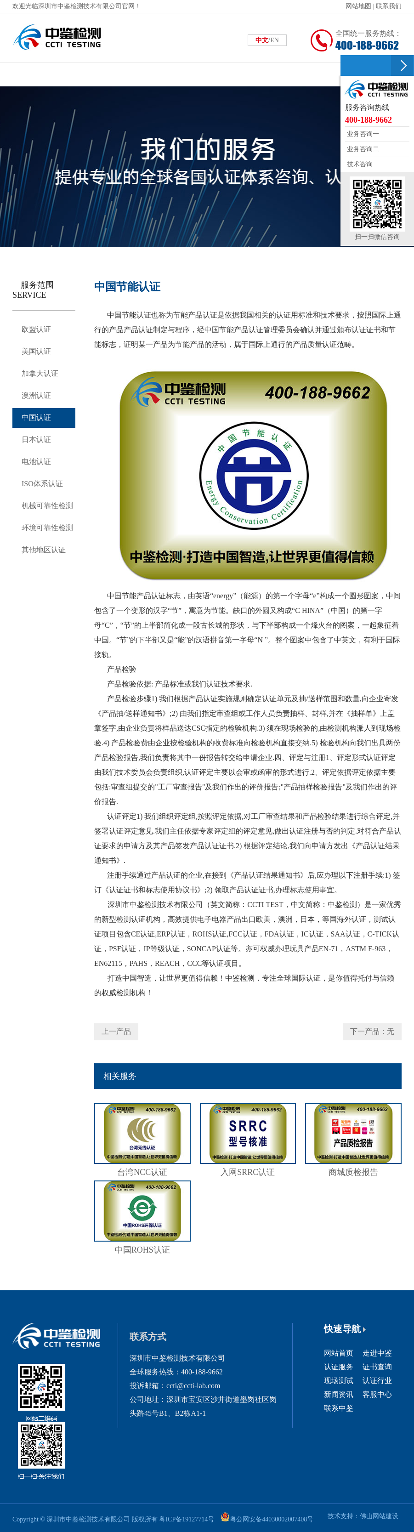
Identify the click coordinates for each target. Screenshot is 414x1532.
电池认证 (36, 461)
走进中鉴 (377, 1353)
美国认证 (36, 351)
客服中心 (377, 1394)
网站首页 (338, 1353)
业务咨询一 (362, 134)
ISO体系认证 (42, 484)
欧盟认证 (36, 329)
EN (274, 40)
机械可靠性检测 (47, 506)
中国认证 (36, 417)
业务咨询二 (362, 149)
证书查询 (377, 1367)
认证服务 (338, 1367)
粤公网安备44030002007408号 (271, 1519)
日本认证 (36, 439)
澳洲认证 (36, 395)
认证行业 (377, 1380)
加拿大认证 (40, 373)
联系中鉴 (338, 1408)
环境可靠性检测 (47, 528)
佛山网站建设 (379, 1516)
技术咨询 (359, 164)
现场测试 (338, 1380)
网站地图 (358, 6)
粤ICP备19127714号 (186, 1519)
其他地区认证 (44, 550)
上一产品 (116, 1031)
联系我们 (389, 6)
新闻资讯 (338, 1394)
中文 (261, 40)
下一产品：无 (372, 1031)
